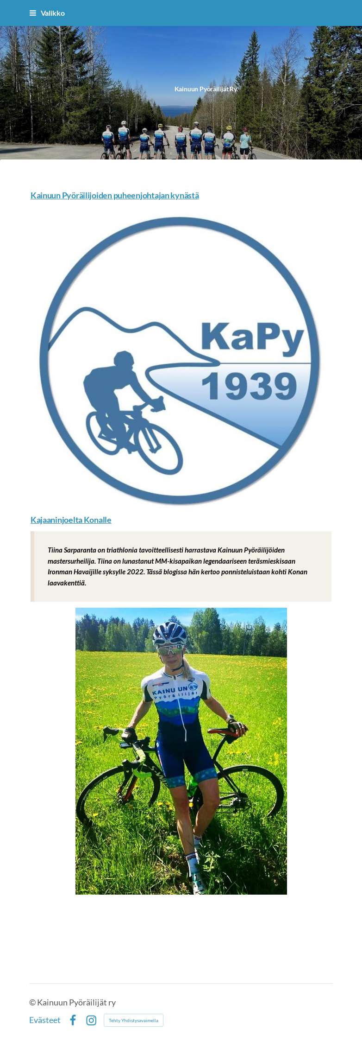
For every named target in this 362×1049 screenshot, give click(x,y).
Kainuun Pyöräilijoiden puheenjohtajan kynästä (115, 195)
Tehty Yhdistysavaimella (133, 1020)
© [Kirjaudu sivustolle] (33, 1002)
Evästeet (45, 1020)
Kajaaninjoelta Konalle (71, 520)
